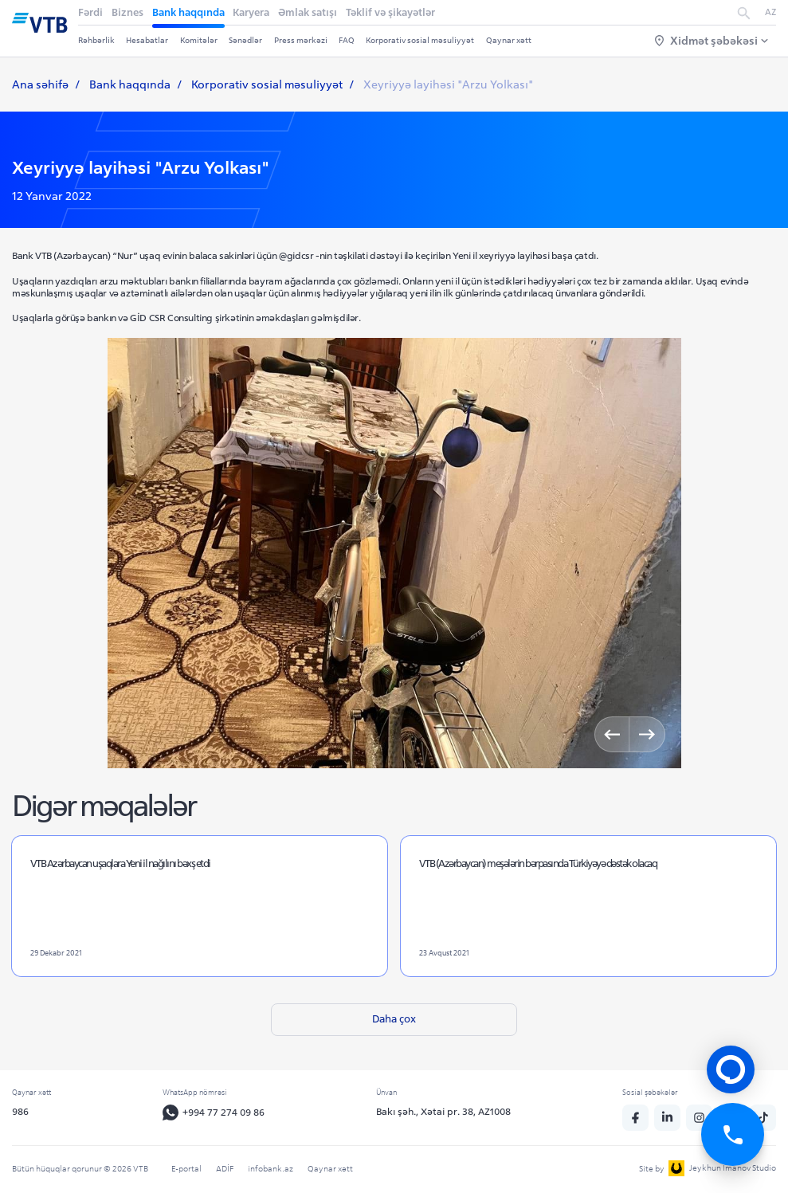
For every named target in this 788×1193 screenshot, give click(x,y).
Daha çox (394, 1019)
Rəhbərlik (96, 40)
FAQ (347, 40)
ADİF (224, 1169)
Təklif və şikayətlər (390, 12)
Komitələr (199, 40)
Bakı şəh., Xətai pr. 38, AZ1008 (445, 1112)
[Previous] (612, 734)
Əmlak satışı (307, 12)
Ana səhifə (40, 84)
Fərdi (90, 12)
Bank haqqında (188, 12)
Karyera (251, 12)
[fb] (636, 1118)
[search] (744, 13)
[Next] (646, 734)
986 (20, 1112)
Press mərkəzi (300, 40)
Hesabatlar (147, 40)
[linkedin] (668, 1118)
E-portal (186, 1169)
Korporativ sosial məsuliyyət (420, 40)
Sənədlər (245, 40)
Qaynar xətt (508, 40)
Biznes (127, 12)
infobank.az (270, 1169)
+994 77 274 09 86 (214, 1113)
